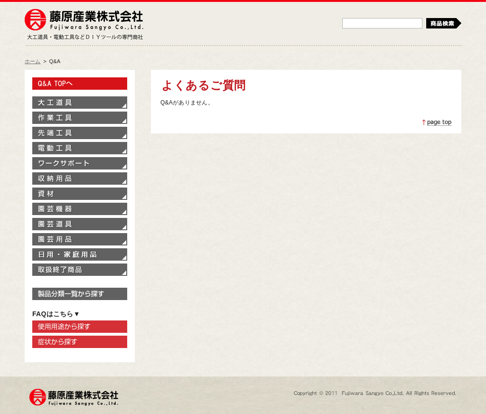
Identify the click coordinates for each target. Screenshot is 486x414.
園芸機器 (79, 209)
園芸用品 (79, 239)
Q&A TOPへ (79, 83)
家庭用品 (79, 254)
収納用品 (79, 178)
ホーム (33, 61)
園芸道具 (79, 224)
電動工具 (79, 148)
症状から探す (79, 342)
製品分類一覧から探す (79, 294)
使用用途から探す (79, 326)
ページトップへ (437, 122)
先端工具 (79, 133)
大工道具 (79, 102)
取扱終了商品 (79, 269)
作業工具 (79, 118)
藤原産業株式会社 (84, 20)
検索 (443, 23)
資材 (79, 194)
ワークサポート (79, 163)
